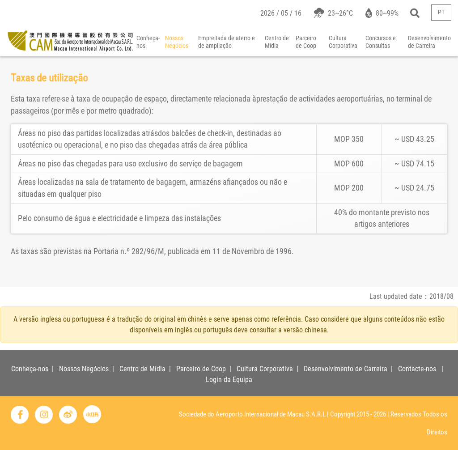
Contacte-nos (417, 369)
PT (441, 12)
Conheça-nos (148, 41)
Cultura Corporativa (343, 41)
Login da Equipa (229, 379)
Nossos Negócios (176, 41)
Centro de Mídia (277, 41)
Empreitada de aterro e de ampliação (226, 41)
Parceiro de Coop (306, 41)
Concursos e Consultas (380, 41)
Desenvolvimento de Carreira (345, 369)
